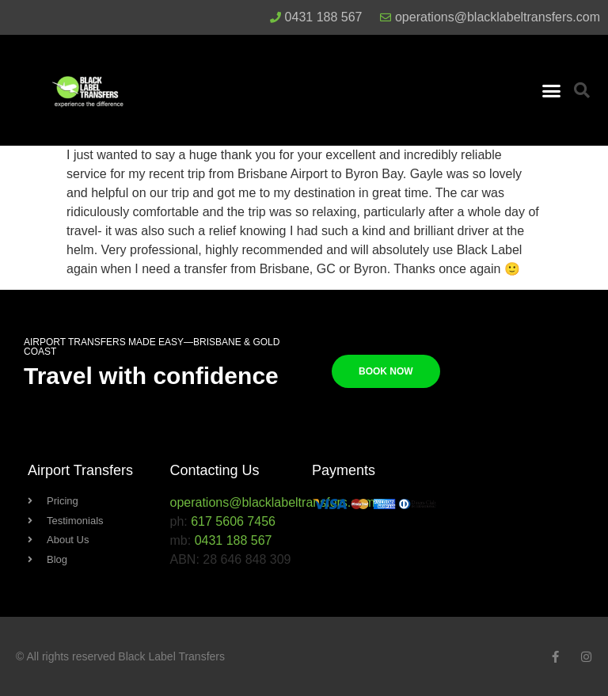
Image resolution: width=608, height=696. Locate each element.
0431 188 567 (233, 540)
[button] (551, 90)
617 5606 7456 (233, 521)
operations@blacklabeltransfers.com (272, 502)
